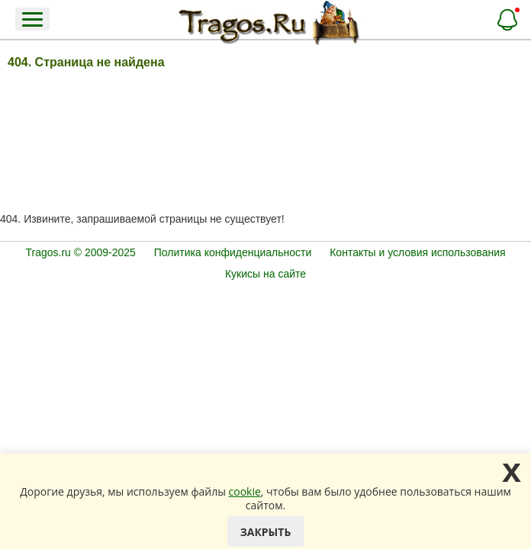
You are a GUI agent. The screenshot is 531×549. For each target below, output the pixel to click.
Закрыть (265, 532)
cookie (245, 491)
